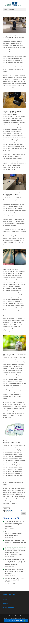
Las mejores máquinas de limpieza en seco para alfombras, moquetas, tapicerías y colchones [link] (14, 36)
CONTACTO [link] (6, 603)
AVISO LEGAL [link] (6, 599)
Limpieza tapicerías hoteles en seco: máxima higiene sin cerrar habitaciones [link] (13, 268)
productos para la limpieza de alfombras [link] (13, 219)
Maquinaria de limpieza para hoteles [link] (12, 129)
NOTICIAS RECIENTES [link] (8, 607)
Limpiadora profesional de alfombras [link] (12, 452)
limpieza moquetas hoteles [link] (10, 370)
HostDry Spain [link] (8, 39)
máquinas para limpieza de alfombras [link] (12, 215)
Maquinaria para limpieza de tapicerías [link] (13, 135)
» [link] (17, 511)
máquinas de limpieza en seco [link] (10, 56)
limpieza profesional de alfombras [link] (16, 47)
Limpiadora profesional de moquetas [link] (12, 454)
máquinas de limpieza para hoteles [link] (16, 212)
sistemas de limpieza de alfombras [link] (12, 223)
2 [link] (7, 511)
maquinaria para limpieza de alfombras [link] (13, 54)
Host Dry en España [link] (20, 362)
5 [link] (13, 511)
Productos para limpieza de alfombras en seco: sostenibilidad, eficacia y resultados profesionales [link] (14, 442)
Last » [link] (21, 511)
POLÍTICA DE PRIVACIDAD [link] (9, 595)
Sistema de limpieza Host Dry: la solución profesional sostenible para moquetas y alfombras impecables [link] (14, 524)
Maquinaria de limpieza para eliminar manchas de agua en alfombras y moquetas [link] (13, 533)
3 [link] (9, 511)
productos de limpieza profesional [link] (12, 217)
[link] (14, 4)
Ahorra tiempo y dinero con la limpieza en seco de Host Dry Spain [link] (14, 355)
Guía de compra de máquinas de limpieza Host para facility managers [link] (14, 580)
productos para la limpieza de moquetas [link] (13, 221)
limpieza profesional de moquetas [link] (11, 49)
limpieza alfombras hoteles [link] (16, 368)
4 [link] (11, 511)
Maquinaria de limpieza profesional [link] (12, 52)
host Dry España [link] (7, 364)
